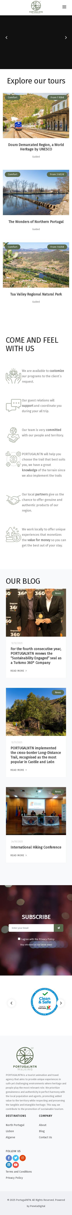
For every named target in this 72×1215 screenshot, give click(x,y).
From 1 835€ (57, 246)
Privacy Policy (14, 1178)
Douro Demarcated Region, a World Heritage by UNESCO (36, 147)
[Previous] (11, 1003)
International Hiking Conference (36, 847)
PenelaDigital (37, 1206)
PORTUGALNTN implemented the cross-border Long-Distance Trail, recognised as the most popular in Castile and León (36, 755)
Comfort (12, 97)
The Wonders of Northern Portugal (36, 222)
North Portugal (15, 1125)
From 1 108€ (57, 97)
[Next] (60, 1003)
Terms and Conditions (19, 1171)
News (58, 593)
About (42, 1125)
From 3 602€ (57, 174)
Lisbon (10, 1131)
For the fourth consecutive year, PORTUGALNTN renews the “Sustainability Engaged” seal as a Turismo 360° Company (36, 656)
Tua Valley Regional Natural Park (36, 294)
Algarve (10, 1137)
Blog (42, 1131)
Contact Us (45, 1137)
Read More (19, 670)
